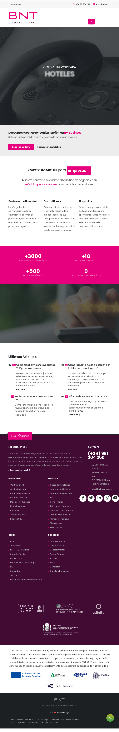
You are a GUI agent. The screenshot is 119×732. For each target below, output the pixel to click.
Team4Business (17, 514)
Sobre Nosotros (57, 541)
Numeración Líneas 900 (61, 493)
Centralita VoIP (17, 485)
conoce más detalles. (50, 146)
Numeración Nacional (60, 489)
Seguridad (15, 571)
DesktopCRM (16, 519)
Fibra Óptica (56, 523)
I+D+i (12, 567)
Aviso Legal (44, 719)
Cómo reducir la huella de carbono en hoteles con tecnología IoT (89, 366)
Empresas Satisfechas (33, 260)
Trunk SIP (54, 497)
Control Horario (57, 502)
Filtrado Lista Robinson (60, 514)
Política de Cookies (50, 722)
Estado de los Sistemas (22, 562)
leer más (21, 389)
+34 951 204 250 (81, 4)
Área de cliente (101, 4)
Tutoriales (15, 545)
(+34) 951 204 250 (98, 455)
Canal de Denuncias (59, 571)
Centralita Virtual (18, 489)
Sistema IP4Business (20, 497)
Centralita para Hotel (20, 493)
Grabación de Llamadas (61, 510)
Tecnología (15, 575)
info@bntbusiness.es (102, 489)
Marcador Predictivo (59, 519)
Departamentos (57, 550)
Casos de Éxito (57, 545)
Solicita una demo (21, 146)
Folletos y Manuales (19, 550)
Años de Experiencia (86, 260)
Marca (53, 562)
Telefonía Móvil (57, 527)
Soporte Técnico (18, 554)
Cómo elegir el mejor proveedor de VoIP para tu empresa (35, 366)
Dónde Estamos (57, 554)
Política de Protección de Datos (66, 719)
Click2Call (15, 510)
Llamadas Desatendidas (86, 275)
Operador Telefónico (60, 485)
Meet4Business (17, 506)
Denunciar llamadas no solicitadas (27, 579)
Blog (12, 541)
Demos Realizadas (33, 275)
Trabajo (54, 558)
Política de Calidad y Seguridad (24, 722)
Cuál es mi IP (16, 558)
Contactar (15, 4)
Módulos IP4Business (20, 502)
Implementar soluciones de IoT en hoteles (34, 398)
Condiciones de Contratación (22, 719)
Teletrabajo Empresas (60, 506)
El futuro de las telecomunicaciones (89, 396)
